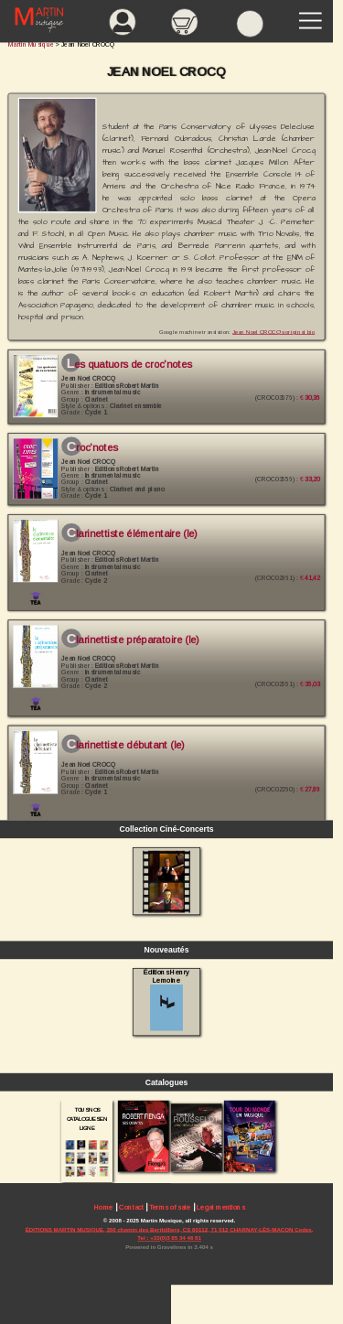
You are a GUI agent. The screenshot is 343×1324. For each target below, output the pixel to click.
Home (103, 1207)
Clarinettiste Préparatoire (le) (133, 639)
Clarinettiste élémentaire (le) (132, 534)
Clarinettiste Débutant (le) (126, 744)
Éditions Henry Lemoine (166, 999)
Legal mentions (220, 1207)
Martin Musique (31, 44)
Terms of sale (169, 1207)
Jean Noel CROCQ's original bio (273, 331)
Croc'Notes (92, 447)
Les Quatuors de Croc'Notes (129, 364)
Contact (131, 1207)
